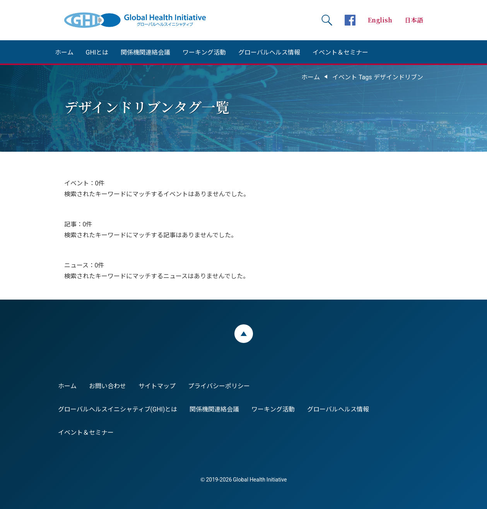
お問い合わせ (107, 385)
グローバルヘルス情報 (269, 52)
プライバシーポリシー (219, 385)
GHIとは (97, 52)
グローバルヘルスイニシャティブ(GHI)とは (118, 408)
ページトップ (243, 333)
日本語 (414, 19)
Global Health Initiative (141, 20)
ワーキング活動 (204, 52)
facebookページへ (350, 20)
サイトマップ (157, 385)
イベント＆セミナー (340, 52)
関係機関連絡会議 (145, 52)
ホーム (64, 52)
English (380, 19)
